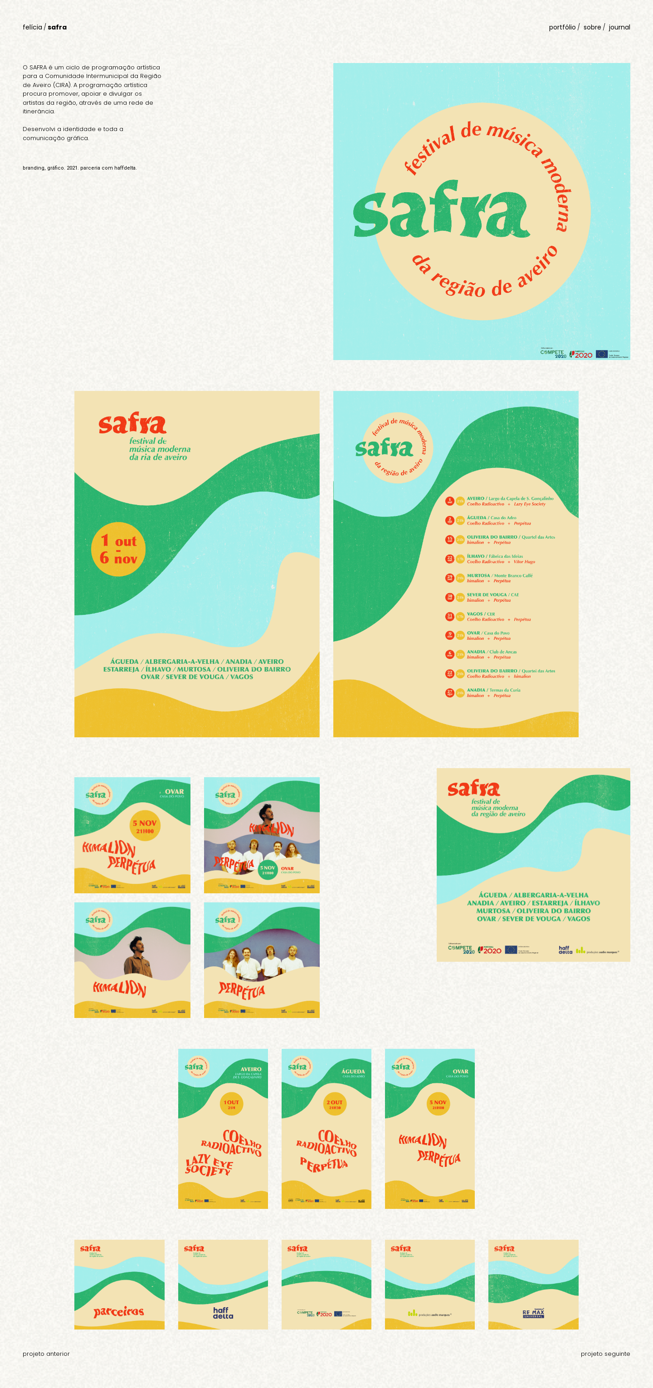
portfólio (562, 27)
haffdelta (125, 168)
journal (619, 27)
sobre (592, 27)
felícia (32, 27)
